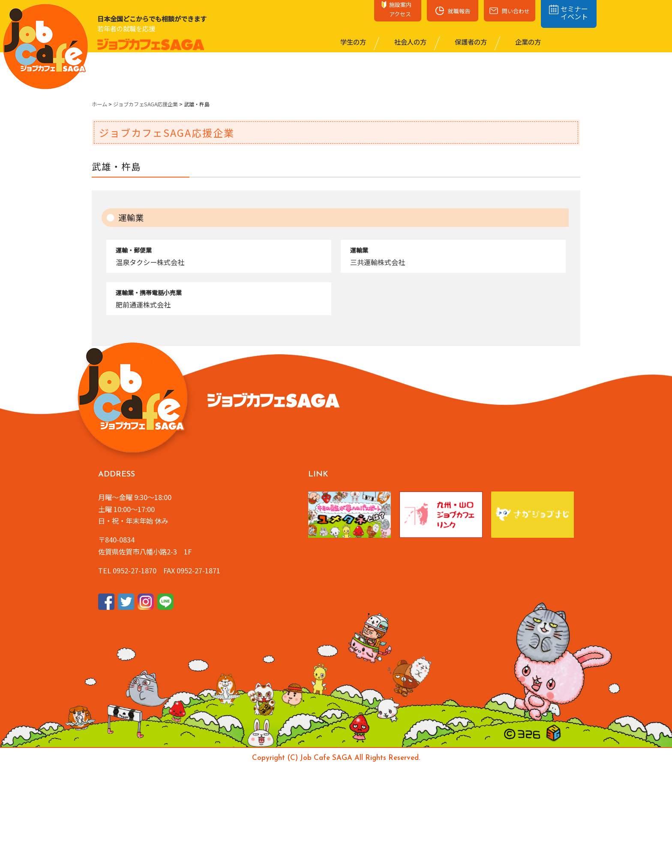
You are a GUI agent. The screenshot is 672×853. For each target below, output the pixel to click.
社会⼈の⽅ (409, 41)
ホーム (99, 104)
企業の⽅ (527, 41)
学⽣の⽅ (352, 41)
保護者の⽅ (470, 41)
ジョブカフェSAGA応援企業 (145, 104)
